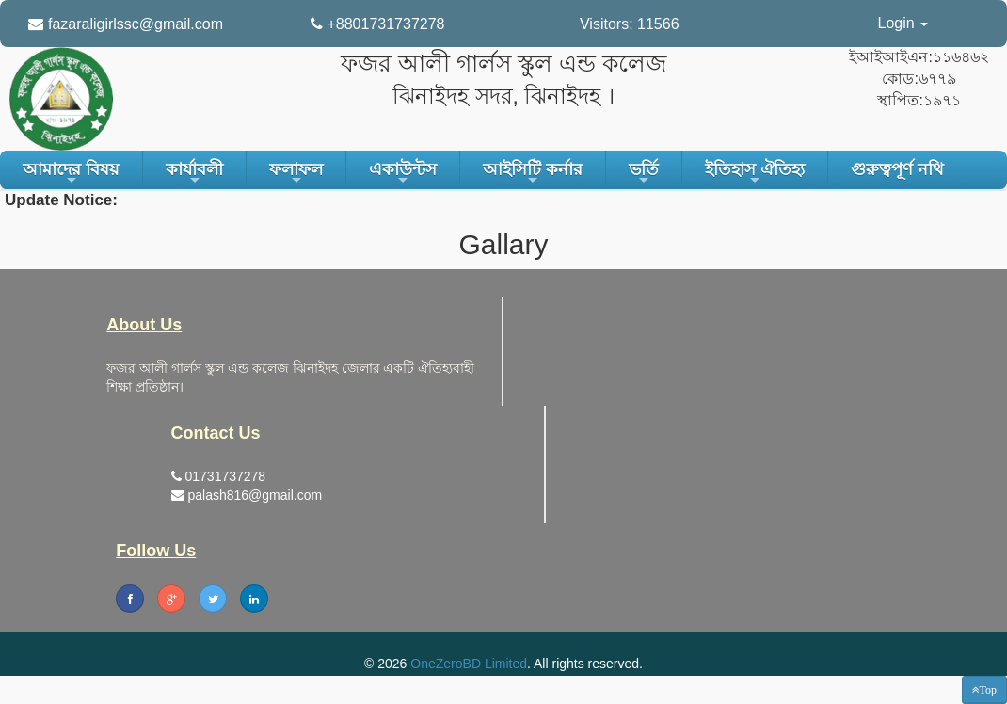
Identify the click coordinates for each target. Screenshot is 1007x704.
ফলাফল (296, 174)
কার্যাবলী (194, 174)
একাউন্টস (403, 174)
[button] (985, 690)
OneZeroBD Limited (468, 663)
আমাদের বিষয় (71, 174)
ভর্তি (644, 174)
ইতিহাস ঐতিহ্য (755, 174)
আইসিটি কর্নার (533, 174)
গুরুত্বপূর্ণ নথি (897, 169)
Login (903, 23)
